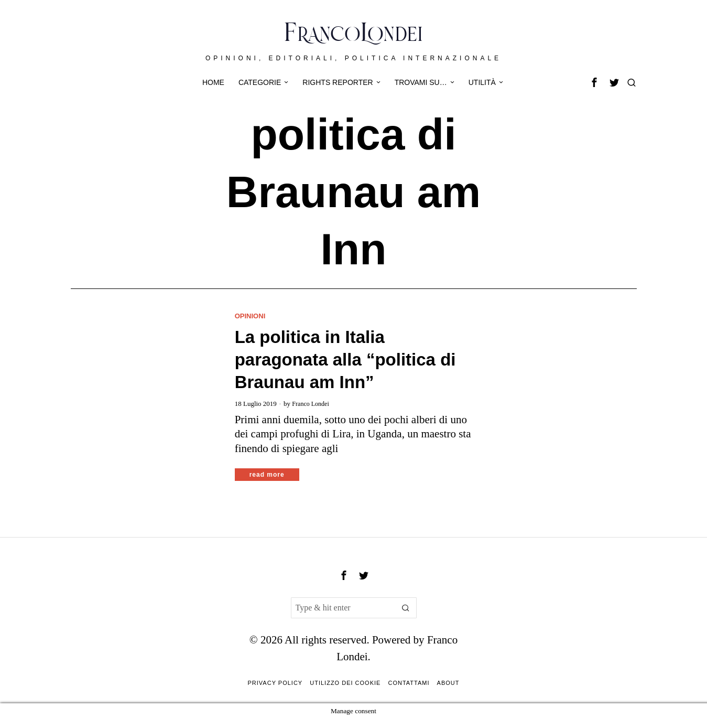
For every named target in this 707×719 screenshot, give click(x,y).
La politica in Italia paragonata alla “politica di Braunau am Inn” (345, 360)
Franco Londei (312, 403)
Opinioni (251, 316)
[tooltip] (594, 82)
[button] (406, 607)
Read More (267, 474)
